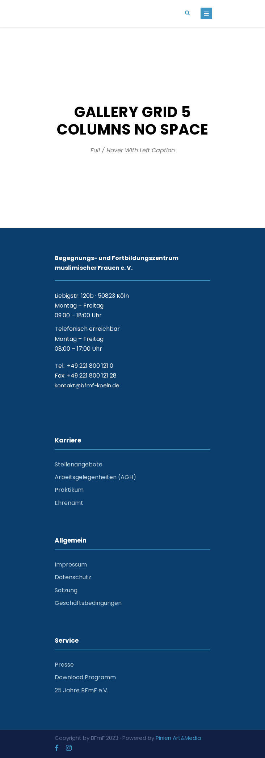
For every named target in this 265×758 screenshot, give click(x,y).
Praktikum (69, 490)
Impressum (71, 564)
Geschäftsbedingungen (88, 603)
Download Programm (85, 677)
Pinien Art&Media (178, 738)
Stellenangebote (78, 464)
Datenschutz (73, 577)
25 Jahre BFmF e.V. (81, 690)
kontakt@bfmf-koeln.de (87, 385)
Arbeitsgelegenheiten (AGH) (95, 477)
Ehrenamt (69, 503)
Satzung (66, 590)
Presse (64, 664)
